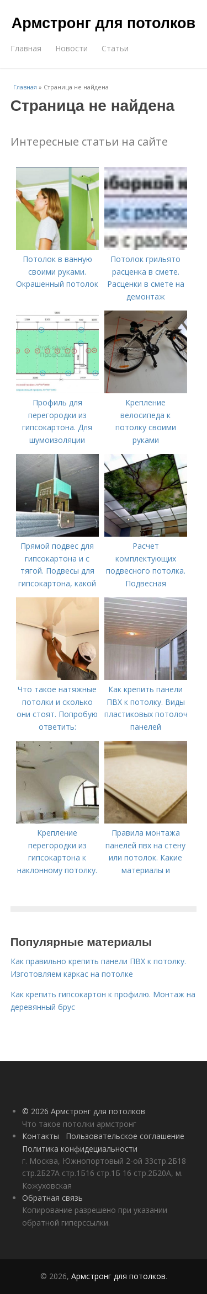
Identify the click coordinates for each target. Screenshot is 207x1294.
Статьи (115, 48)
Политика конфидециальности (79, 1148)
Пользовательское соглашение (125, 1136)
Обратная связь (52, 1198)
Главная (25, 48)
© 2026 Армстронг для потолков (83, 1111)
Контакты (40, 1136)
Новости (71, 48)
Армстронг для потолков (103, 23)
